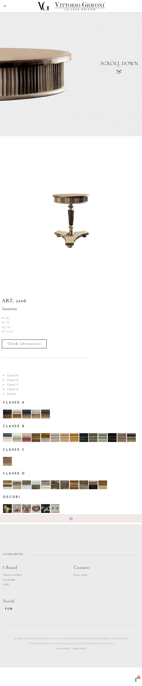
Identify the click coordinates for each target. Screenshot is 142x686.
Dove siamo (81, 574)
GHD (6, 584)
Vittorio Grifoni (12, 574)
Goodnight (9, 579)
